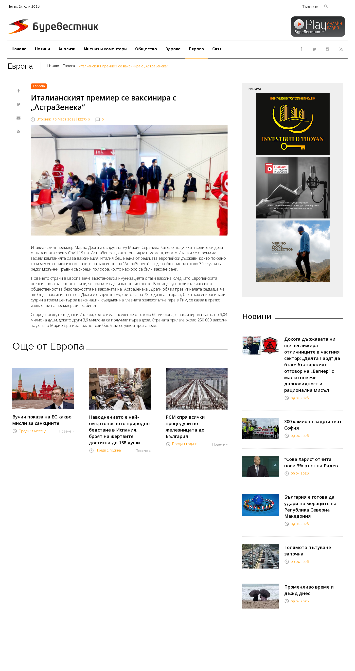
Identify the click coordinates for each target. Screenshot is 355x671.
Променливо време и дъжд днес (311, 553)
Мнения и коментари (105, 49)
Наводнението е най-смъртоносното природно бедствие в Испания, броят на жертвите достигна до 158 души (119, 426)
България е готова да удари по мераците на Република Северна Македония (312, 476)
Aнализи (66, 49)
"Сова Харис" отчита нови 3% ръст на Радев (310, 438)
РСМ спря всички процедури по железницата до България (195, 419)
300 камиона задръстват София (309, 401)
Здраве (173, 49)
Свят (217, 49)
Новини (42, 49)
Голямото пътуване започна (313, 511)
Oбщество (146, 49)
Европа (196, 49)
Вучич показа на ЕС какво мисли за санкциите (37, 418)
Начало (19, 49)
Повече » (66, 429)
